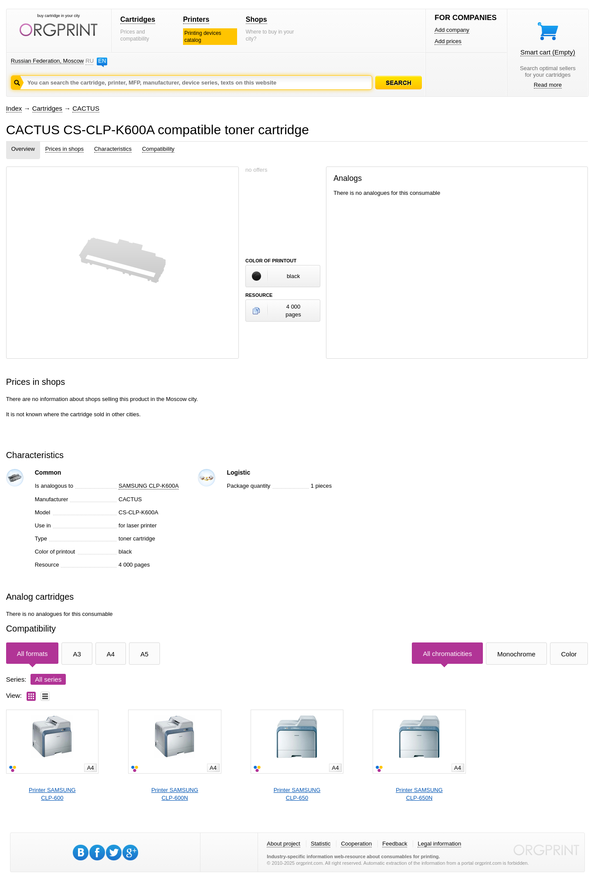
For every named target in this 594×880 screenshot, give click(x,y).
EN (102, 61)
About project (283, 843)
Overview (23, 149)
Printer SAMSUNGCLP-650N (419, 794)
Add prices (447, 41)
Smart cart (547, 52)
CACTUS (85, 108)
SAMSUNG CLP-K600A (149, 485)
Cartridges (137, 19)
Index (14, 108)
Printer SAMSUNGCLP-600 (52, 794)
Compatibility (158, 149)
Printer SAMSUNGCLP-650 (297, 794)
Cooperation (356, 843)
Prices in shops (64, 149)
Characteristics (113, 149)
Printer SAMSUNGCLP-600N (174, 794)
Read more (548, 85)
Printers (196, 19)
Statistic (321, 843)
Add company (451, 30)
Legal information (439, 843)
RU (89, 61)
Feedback (394, 843)
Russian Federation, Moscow (47, 61)
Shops (256, 19)
